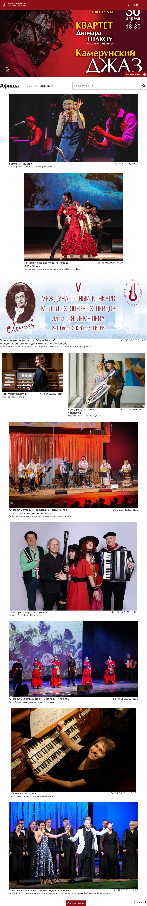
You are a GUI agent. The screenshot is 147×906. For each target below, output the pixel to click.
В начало (140, 901)
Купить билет (136, 74)
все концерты (40, 86)
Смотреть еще (75, 903)
